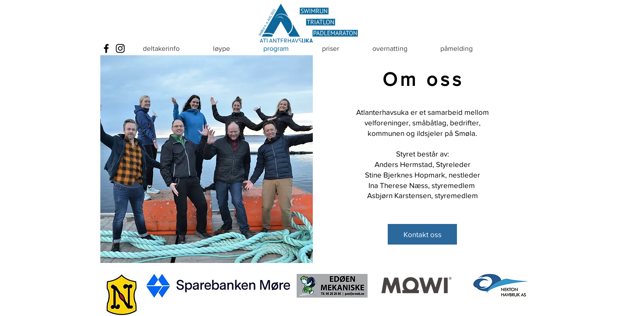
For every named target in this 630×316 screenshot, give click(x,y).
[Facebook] (106, 48)
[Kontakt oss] (422, 234)
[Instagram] (120, 48)
